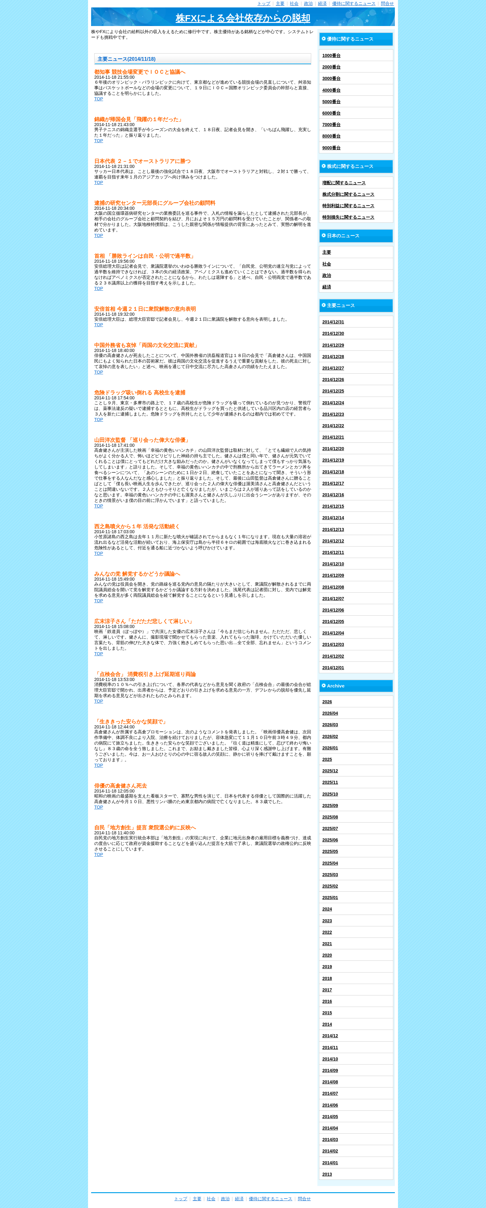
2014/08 (330, 1081)
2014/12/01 (333, 667)
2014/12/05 (333, 621)
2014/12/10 (333, 563)
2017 (327, 989)
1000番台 (331, 55)
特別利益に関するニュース (348, 205)
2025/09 (330, 805)
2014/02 (330, 1151)
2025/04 (330, 863)
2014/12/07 (333, 598)
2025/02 (330, 886)
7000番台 (331, 124)
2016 (327, 1001)
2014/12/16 (333, 494)
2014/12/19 (333, 460)
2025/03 (330, 874)
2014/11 (330, 1047)
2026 (327, 701)
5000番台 (331, 101)
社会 (294, 3)
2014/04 (330, 1128)
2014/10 (330, 1058)
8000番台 (331, 136)
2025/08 (330, 817)
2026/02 (330, 736)
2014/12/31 (333, 321)
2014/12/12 (333, 540)
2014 (327, 1024)
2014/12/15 (333, 506)
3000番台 (331, 78)
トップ (263, 3)
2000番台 (331, 66)
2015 (327, 1012)
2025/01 (330, 897)
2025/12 (330, 770)
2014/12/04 (333, 632)
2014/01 (330, 1162)
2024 (327, 909)
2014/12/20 (333, 448)
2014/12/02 (333, 656)
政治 (308, 3)
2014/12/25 (333, 391)
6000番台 (331, 113)
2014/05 (330, 1116)
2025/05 (330, 851)
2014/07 (330, 1093)
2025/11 (330, 782)
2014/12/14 (333, 517)
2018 (327, 978)
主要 (280, 3)
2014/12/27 (333, 368)
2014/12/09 (333, 575)
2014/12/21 (333, 437)
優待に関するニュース (354, 3)
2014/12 (330, 1035)
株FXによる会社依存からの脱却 (243, 18)
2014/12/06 (333, 610)
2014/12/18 (333, 471)
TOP (98, 98)
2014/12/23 (333, 414)
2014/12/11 (333, 552)
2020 (327, 955)
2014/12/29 (333, 345)
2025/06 (330, 839)
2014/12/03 (333, 644)
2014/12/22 (333, 425)
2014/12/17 (333, 483)
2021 (327, 943)
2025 (327, 759)
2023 (327, 920)
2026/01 (330, 747)
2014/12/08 (333, 587)
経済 (322, 3)
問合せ (387, 3)
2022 (327, 932)
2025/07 (330, 828)
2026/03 (330, 724)
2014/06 (330, 1105)
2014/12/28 (333, 356)
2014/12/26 (333, 379)
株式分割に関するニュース (348, 194)
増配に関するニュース (344, 182)
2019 (327, 966)
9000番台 (331, 147)
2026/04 (330, 713)
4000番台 (331, 90)
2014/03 (330, 1139)
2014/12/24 (333, 402)
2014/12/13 (333, 529)
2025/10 (330, 794)
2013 (327, 1174)
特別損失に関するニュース (348, 217)
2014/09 (330, 1070)
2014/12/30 (333, 333)
